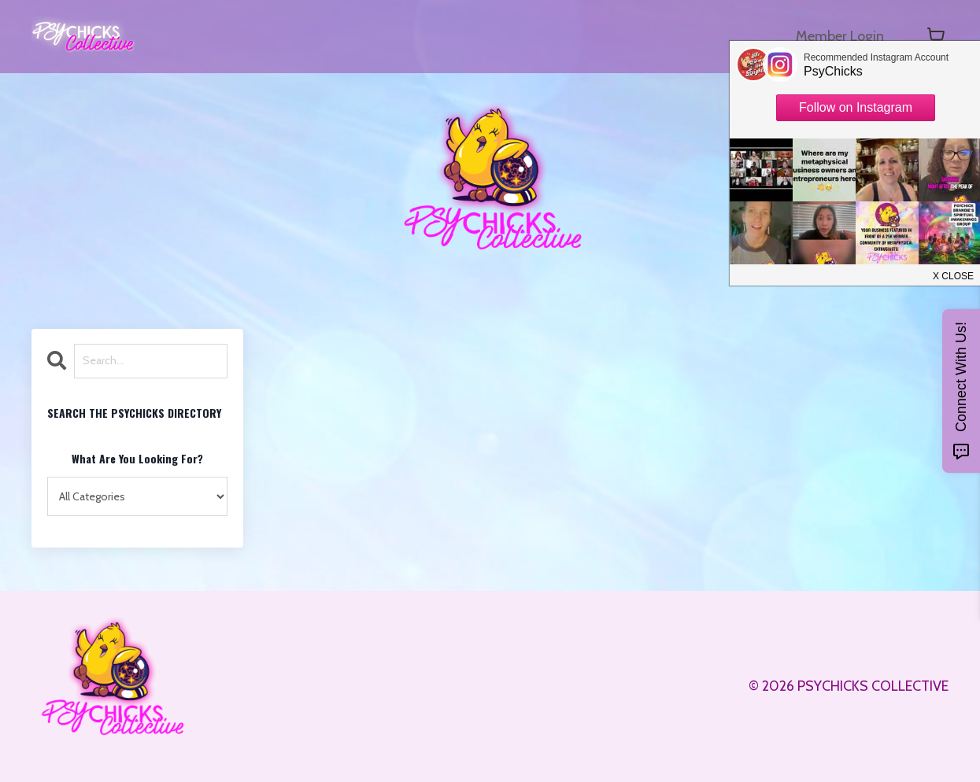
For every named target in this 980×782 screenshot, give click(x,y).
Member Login (840, 36)
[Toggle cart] (936, 36)
